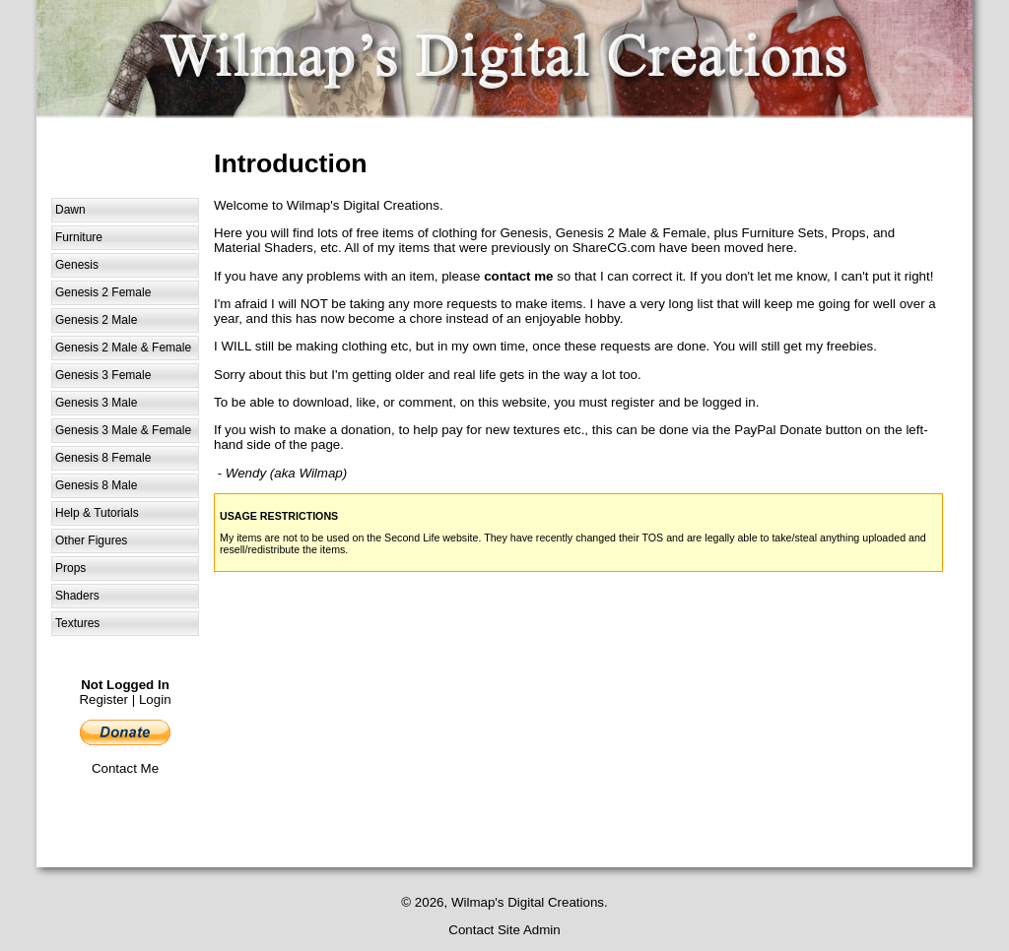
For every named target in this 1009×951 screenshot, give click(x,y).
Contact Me (125, 768)
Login (155, 699)
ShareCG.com (613, 247)
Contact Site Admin (504, 929)
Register (103, 699)
